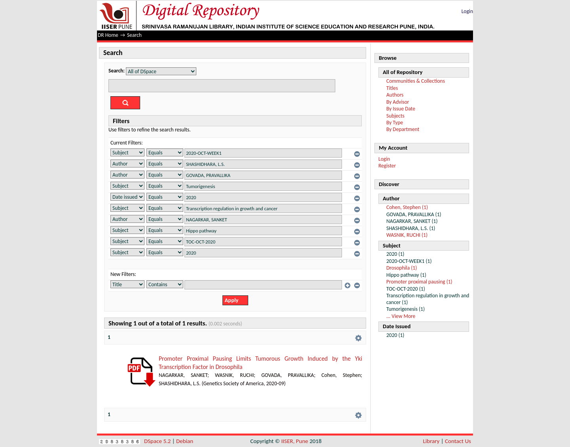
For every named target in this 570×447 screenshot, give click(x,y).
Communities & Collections (415, 81)
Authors (394, 94)
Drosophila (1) (401, 267)
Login (467, 11)
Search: (116, 70)
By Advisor (397, 102)
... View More (400, 316)
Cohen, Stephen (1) (407, 207)
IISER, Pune (294, 441)
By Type (394, 122)
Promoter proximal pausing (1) (419, 281)
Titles (392, 88)
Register (387, 165)
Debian (184, 441)
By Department (402, 129)
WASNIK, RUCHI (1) (407, 235)
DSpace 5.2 (158, 441)
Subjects (395, 115)
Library (431, 441)
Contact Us (458, 441)
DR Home (108, 35)
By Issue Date (400, 108)
